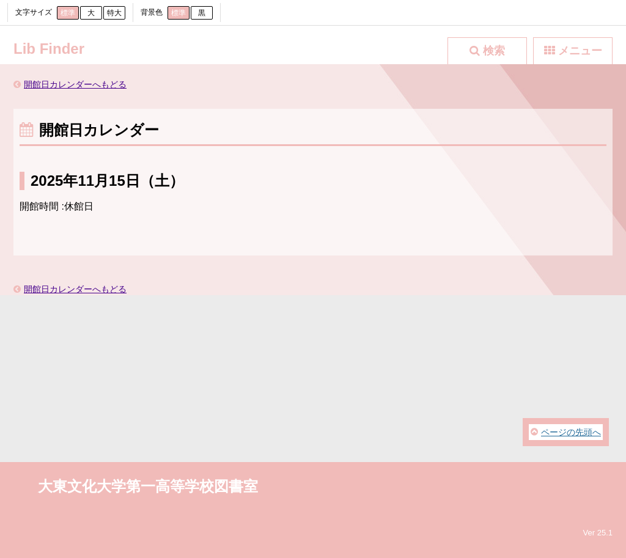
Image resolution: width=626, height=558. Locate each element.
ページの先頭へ (571, 432)
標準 (68, 13)
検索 (494, 51)
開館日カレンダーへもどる (75, 84)
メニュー (580, 51)
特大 (114, 13)
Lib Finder (48, 48)
